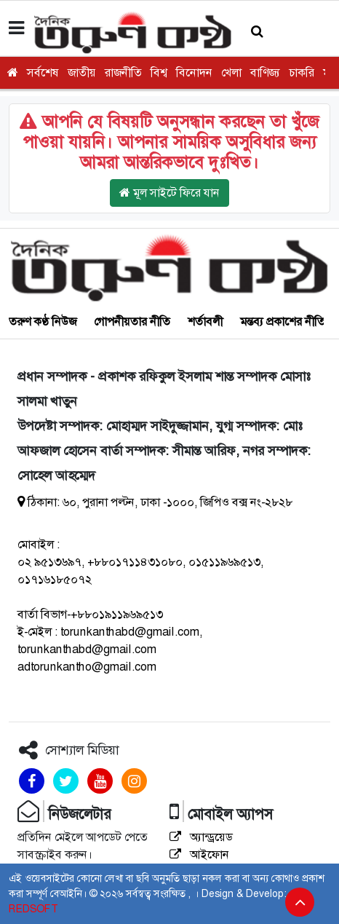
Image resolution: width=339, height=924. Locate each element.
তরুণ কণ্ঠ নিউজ (42, 321)
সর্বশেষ (43, 72)
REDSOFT (33, 908)
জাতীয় (82, 72)
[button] (257, 32)
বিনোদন (194, 72)
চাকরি (301, 72)
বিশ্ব (159, 72)
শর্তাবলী (205, 321)
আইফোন (199, 854)
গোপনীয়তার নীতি (132, 321)
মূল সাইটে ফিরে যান (169, 192)
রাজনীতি (123, 72)
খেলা (231, 72)
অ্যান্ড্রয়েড (201, 837)
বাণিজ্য (265, 72)
